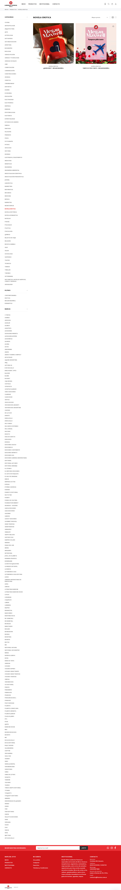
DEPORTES (8, 87)
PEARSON (8, 695)
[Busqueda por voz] (105, 4)
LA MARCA (8, 569)
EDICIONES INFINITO (11, 453)
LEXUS (7, 577)
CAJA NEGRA (8, 381)
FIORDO (7, 498)
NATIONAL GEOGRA (11, 647)
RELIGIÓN (8, 241)
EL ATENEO (8, 468)
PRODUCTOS (13, 9)
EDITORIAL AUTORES (11, 463)
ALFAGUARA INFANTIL (11, 333)
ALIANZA (7, 341)
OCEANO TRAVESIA (10, 677)
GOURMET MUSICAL (11, 521)
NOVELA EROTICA (23, 9)
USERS (7, 806)
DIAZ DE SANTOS (10, 437)
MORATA (7, 639)
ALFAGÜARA (8, 331)
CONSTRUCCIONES (10, 74)
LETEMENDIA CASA (10, 572)
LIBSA (6, 584)
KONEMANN (8, 561)
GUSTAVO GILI (9, 537)
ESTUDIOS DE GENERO (12, 122)
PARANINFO (8, 690)
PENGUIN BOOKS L (10, 698)
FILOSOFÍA (8, 132)
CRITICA (7, 400)
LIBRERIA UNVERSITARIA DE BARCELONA (13, 580)
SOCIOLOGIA (9, 254)
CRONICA (7, 77)
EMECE (7, 479)
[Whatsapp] (108, 848)
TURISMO (8, 273)
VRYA (6, 833)
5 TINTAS (7, 315)
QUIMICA (7, 234)
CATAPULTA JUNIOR (10, 389)
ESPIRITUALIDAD (10, 119)
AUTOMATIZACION (10, 42)
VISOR (7, 825)
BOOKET (7, 378)
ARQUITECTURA (9, 29)
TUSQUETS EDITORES (11, 796)
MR (6, 645)
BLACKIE (7, 373)
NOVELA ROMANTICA (11, 215)
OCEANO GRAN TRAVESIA (12, 674)
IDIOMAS (7, 154)
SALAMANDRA (9, 748)
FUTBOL (7, 144)
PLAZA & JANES (9, 716)
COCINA (7, 22)
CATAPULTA (8, 386)
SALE (6, 247)
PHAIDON (8, 700)
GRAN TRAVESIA (9, 524)
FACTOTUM (8, 495)
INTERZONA (8, 553)
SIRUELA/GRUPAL (10, 764)
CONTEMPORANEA (10, 295)
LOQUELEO (8, 600)
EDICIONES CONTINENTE (12, 450)
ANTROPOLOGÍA (10, 26)
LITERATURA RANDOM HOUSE (14, 592)
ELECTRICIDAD (9, 99)
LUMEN (7, 602)
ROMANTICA (8, 303)
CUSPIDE (7, 410)
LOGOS (7, 594)
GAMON (7, 516)
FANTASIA (8, 128)
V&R (6, 809)
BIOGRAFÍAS (8, 48)
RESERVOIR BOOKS (10, 732)
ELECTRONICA (9, 103)
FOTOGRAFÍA (9, 141)
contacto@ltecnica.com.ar (98, 877)
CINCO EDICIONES (10, 392)
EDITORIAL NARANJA (11, 466)
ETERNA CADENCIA (10, 487)
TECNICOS (8, 263)
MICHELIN (8, 624)
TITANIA (7, 790)
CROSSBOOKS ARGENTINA (13, 408)
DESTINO (7, 431)
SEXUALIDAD (9, 284)
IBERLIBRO (8, 550)
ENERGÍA (7, 109)
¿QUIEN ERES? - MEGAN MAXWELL (53, 68)
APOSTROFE (8, 357)
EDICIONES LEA (9, 455)
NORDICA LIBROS (10, 655)
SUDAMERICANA (10, 767)
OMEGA (7, 679)
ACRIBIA (7, 318)
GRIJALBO (8, 532)
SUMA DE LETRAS (10, 774)
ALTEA (7, 347)
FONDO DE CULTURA (11, 500)
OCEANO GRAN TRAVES (12, 671)
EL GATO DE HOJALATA (11, 474)
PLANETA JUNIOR (10, 714)
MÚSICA (7, 199)
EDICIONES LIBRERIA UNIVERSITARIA (16, 458)
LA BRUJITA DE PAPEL (11, 566)
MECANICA (8, 193)
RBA (6, 729)
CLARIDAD (8, 394)
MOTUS (7, 642)
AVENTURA (8, 45)
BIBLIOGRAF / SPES (10, 370)
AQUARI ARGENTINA (11, 360)
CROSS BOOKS (9, 402)
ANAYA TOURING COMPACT (13, 355)
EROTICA (7, 298)
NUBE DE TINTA (9, 661)
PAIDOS (7, 687)
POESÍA (7, 222)
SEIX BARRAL (8, 753)
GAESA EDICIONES (10, 508)
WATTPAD (8, 835)
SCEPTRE (7, 751)
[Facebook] (115, 848)
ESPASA (7, 484)
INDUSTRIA (8, 161)
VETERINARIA (9, 276)
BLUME (7, 376)
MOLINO (7, 629)
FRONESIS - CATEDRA (11, 505)
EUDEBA (7, 490)
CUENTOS (8, 80)
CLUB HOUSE (8, 397)
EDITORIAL (8, 460)
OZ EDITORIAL (9, 684)
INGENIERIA (8, 167)
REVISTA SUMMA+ (10, 244)
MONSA (7, 634)
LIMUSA (7, 587)
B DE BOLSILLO (9, 368)
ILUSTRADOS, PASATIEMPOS (13, 157)
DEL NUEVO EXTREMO (11, 426)
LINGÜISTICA (8, 183)
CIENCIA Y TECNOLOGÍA (12, 58)
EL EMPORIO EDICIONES (12, 471)
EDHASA (7, 442)
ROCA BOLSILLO (9, 740)
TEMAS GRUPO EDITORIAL (13, 788)
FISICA (7, 138)
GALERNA (8, 513)
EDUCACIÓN (8, 96)
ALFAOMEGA (8, 339)
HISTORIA (8, 151)
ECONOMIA (8, 93)
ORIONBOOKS (9, 682)
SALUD (7, 251)
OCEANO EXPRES (10, 669)
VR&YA (7, 830)
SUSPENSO (8, 257)
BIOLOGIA (8, 51)
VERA (6, 819)
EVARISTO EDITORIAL (11, 492)
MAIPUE (7, 608)
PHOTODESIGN (9, 703)
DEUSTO (7, 434)
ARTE (6, 32)
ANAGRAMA (8, 349)
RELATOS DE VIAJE (10, 238)
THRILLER (7, 270)
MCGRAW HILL (9, 621)
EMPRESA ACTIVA (10, 482)
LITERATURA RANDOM (11, 589)
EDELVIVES (8, 439)
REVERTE (7, 735)
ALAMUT (7, 325)
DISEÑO (7, 90)
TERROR (7, 267)
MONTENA (8, 637)
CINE (6, 64)
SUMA (6, 772)
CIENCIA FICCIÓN (10, 54)
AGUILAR (7, 323)
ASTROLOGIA (9, 35)
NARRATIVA (8, 202)
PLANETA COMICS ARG (11, 708)
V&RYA (7, 814)
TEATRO (7, 260)
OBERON (7, 663)
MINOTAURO (8, 626)
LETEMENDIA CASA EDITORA (13, 574)
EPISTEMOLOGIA (10, 112)
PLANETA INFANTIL (10, 711)
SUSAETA (7, 777)
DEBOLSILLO (8, 421)
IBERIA (7, 548)
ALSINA (7, 344)
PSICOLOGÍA (8, 231)
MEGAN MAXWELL (10, 301)
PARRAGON (8, 692)
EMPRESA (8, 106)
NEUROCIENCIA (9, 206)
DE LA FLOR (8, 413)
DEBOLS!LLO (8, 418)
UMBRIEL (7, 798)
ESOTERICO (8, 116)
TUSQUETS (8, 793)
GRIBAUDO (8, 529)
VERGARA (8, 822)
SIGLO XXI (8, 756)
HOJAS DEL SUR (9, 545)
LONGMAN (8, 597)
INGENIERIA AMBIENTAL (12, 170)
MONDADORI (9, 632)
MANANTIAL (8, 610)
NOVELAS (8, 218)
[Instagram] (111, 848)
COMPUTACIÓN (9, 67)
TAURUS (7, 785)
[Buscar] (108, 4)
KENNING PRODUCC (11, 558)
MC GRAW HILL (9, 618)
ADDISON (8, 320)
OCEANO (7, 666)
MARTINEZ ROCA (10, 616)
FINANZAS (8, 135)
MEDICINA (8, 196)
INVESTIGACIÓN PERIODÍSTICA (14, 177)
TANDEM (7, 780)
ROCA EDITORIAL (10, 743)
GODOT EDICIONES (11, 519)
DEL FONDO (8, 423)
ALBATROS (8, 328)
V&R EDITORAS (9, 812)
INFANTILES (8, 164)
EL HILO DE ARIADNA (11, 476)
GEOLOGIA (8, 148)
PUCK (6, 722)
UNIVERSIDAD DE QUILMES (13, 801)
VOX (6, 827)
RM (6, 737)
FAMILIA (7, 125)
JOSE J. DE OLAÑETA (11, 556)
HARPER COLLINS (10, 540)
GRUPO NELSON (10, 535)
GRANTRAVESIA (9, 527)
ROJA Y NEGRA (9, 745)
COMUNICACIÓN (10, 71)
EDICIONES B (9, 447)
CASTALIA (8, 384)
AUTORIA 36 (8, 365)
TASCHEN (7, 782)
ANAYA (7, 352)
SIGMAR (7, 759)
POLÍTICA (8, 228)
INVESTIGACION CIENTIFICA (13, 173)
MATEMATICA (9, 189)
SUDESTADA (8, 769)
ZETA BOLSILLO (9, 838)
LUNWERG (8, 605)
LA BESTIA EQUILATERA (12, 564)
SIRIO (6, 761)
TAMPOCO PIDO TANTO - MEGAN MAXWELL (96, 68)
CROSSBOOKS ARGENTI (12, 405)
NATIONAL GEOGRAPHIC (12, 650)
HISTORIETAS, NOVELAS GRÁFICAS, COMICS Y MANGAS (15, 280)
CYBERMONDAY (9, 83)
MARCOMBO (8, 613)
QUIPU (7, 724)
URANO (7, 804)
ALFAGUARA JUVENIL (11, 336)
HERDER (7, 543)
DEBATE (7, 415)
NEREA (7, 653)
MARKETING (8, 186)
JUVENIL (7, 180)
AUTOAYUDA (8, 38)
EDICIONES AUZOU (10, 445)
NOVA (6, 658)
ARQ (6, 363)
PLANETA (7, 706)
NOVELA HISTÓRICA (11, 212)
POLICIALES (8, 225)
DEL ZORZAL (8, 429)
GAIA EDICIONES (10, 511)
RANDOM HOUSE (10, 727)
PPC (6, 719)
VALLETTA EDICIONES (11, 817)
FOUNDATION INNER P (11, 503)
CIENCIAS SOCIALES (11, 61)
